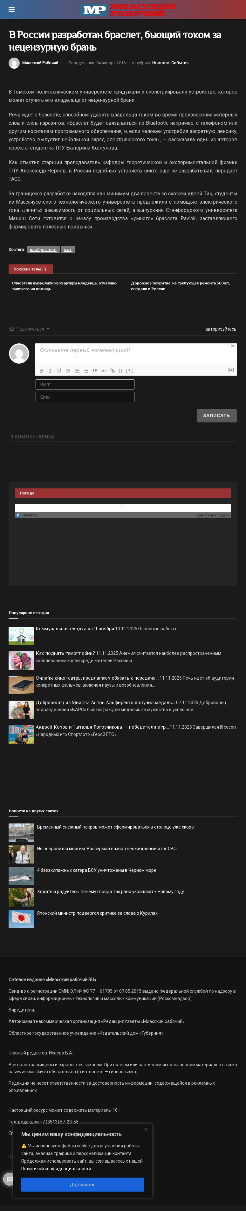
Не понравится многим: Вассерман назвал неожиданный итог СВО (107, 848)
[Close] (146, 1129)
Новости (160, 62)
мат (68, 250)
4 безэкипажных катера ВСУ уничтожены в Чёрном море (96, 870)
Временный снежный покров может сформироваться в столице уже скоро (115, 827)
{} (121, 370)
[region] (83, 1161)
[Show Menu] (12, 9)
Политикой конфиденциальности (56, 1168)
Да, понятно (83, 1184)
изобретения (43, 250)
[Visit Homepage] (127, 9)
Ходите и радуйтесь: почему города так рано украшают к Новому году (110, 891)
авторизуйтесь (220, 329)
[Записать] (216, 415)
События (179, 62)
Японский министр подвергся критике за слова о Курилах (97, 913)
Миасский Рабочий (40, 62)
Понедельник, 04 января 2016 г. (98, 62)
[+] (129, 370)
